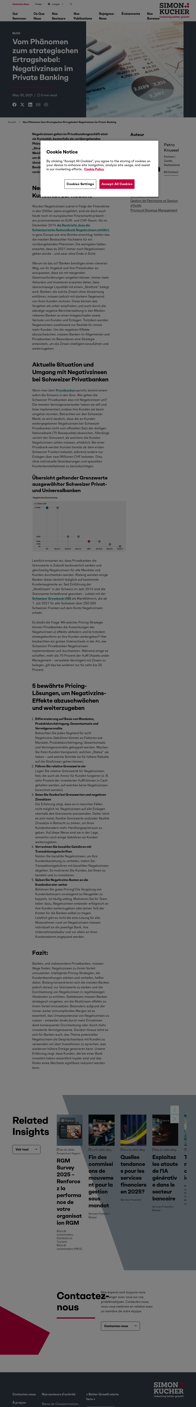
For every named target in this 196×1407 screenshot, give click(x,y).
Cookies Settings (80, 184)
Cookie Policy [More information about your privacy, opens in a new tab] (94, 169)
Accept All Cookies (117, 184)
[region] (99, 169)
